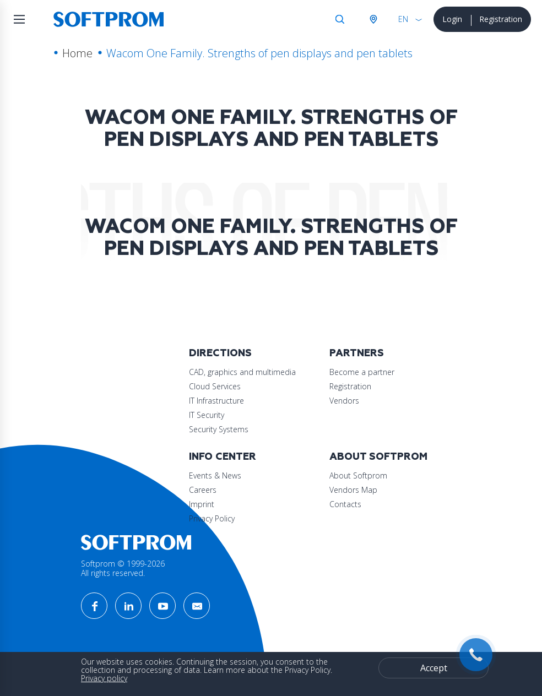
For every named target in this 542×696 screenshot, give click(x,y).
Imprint (201, 504)
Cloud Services (215, 386)
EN (403, 19)
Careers (202, 490)
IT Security (206, 415)
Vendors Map (353, 490)
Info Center (222, 456)
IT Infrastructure (216, 400)
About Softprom (378, 456)
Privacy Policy (212, 518)
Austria (373, 19)
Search (340, 19)
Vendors (344, 400)
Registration (500, 19)
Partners (356, 353)
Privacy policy (104, 678)
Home (77, 53)
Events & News (215, 475)
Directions (220, 353)
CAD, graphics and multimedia (242, 372)
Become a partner (361, 372)
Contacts (345, 504)
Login (452, 19)
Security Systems (218, 429)
